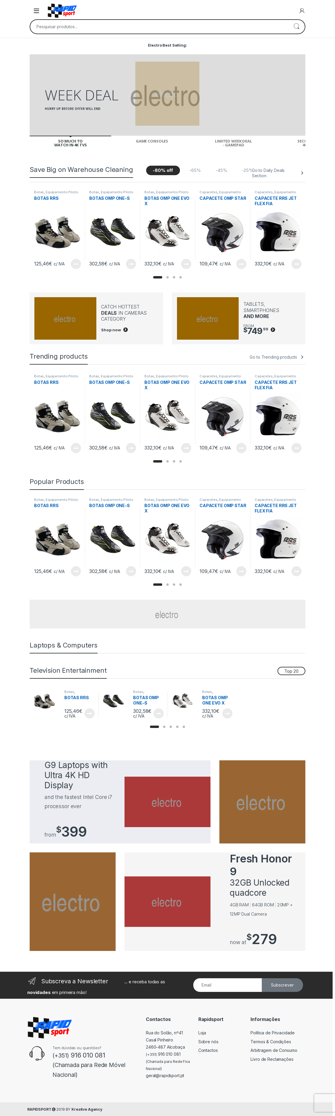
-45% (221, 170)
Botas (39, 192)
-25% (247, 170)
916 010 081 (163, 1054)
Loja (202, 1032)
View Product (76, 264)
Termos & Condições (271, 1041)
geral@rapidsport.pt (165, 1075)
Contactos (208, 1050)
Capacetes (209, 192)
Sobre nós (208, 1041)
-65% (195, 170)
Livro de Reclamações (272, 1059)
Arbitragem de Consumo (274, 1050)
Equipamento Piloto (62, 192)
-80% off (163, 170)
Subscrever (282, 984)
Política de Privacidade (273, 1032)
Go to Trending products (273, 357)
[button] (157, 277)
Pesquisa (296, 27)
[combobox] (159, 27)
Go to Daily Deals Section (268, 173)
